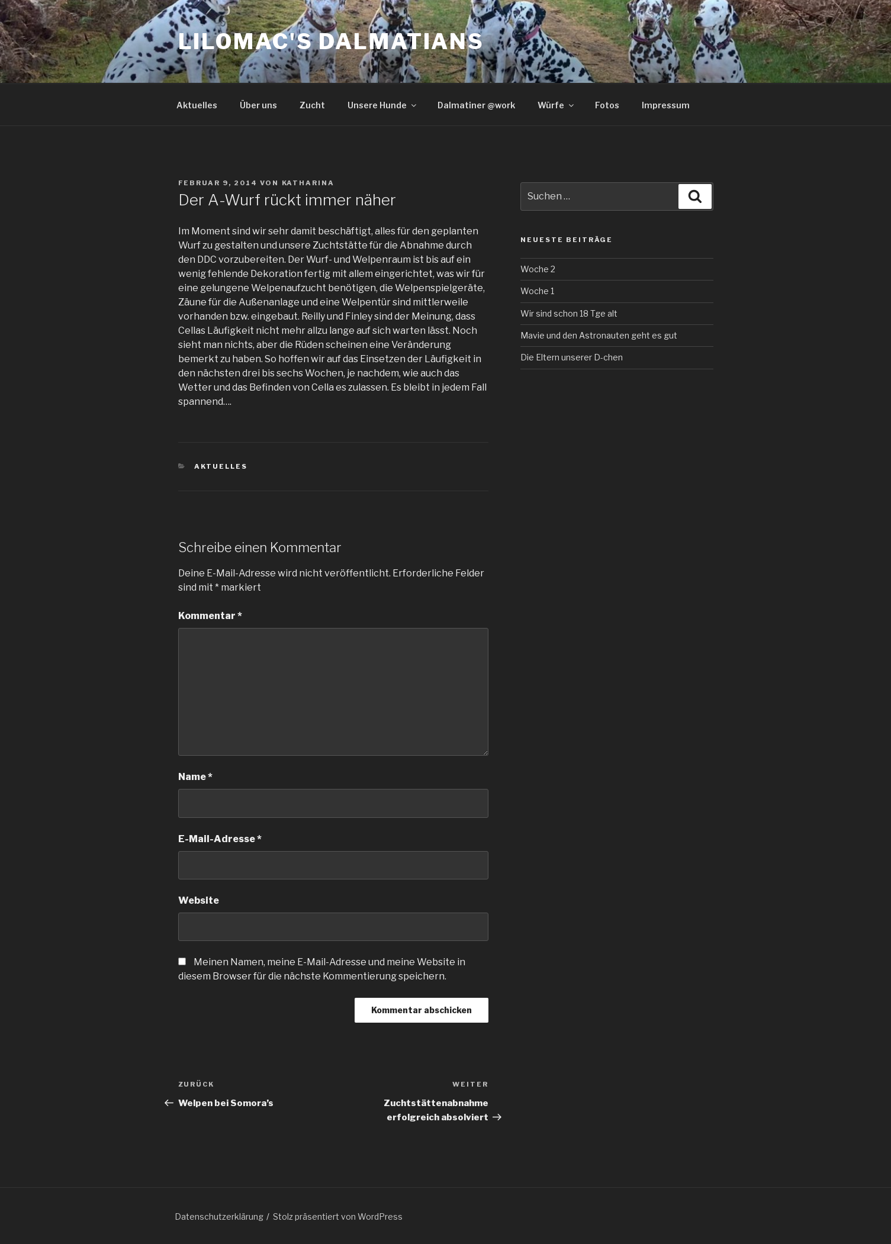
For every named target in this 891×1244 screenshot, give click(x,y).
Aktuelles (196, 105)
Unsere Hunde (383, 105)
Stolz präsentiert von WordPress (338, 1216)
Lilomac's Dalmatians (331, 41)
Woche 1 (537, 291)
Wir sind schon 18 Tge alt (568, 313)
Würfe (556, 105)
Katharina (308, 183)
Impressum (666, 105)
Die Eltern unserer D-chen (571, 357)
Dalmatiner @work (476, 105)
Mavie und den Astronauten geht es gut (598, 335)
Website (198, 900)
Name (195, 776)
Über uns (258, 105)
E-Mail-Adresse (220, 839)
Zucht (312, 105)
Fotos (607, 105)
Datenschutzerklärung (219, 1216)
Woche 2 (537, 269)
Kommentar (210, 615)
